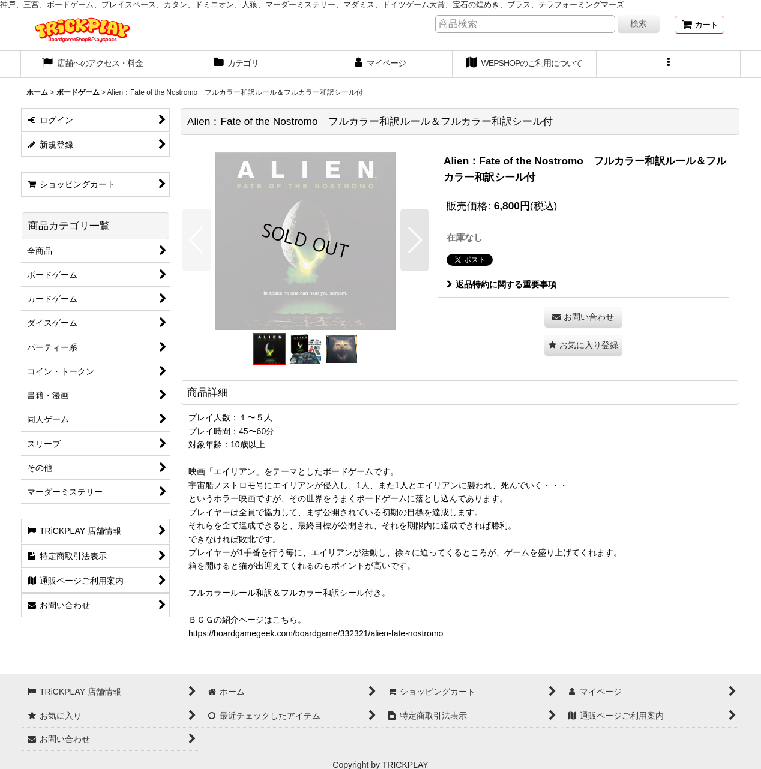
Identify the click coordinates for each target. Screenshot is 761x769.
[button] (669, 64)
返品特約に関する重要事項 (501, 284)
